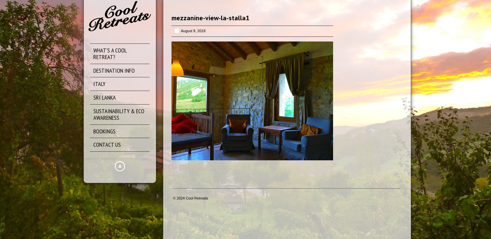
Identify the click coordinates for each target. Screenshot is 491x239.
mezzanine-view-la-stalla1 (210, 18)
